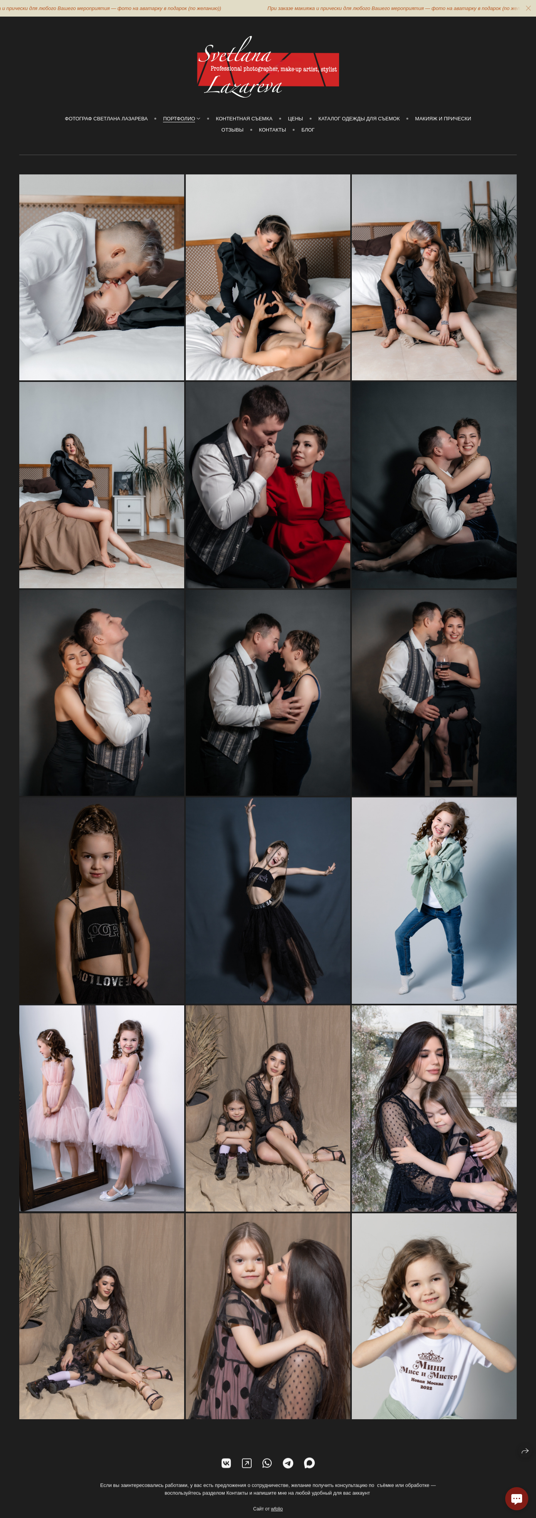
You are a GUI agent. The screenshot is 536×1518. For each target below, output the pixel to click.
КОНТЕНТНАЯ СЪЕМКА (244, 119)
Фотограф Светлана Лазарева (106, 119)
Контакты (272, 130)
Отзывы (233, 130)
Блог (307, 130)
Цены (295, 119)
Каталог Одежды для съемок (359, 119)
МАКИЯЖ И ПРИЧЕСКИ (443, 119)
